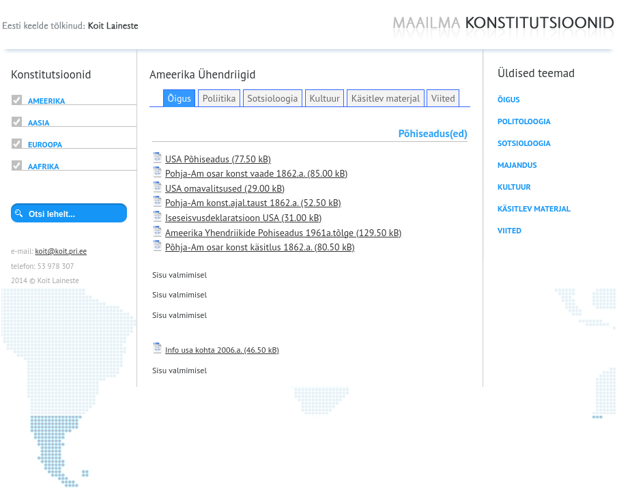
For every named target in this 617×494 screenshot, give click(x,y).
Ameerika (46, 101)
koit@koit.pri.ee (61, 251)
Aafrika (43, 166)
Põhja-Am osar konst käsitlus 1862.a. (238, 247)
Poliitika (219, 98)
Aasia (38, 122)
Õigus (179, 98)
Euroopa (45, 144)
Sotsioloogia (272, 98)
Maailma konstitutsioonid (504, 28)
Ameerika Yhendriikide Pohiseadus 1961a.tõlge (259, 233)
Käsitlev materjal (385, 98)
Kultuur (324, 98)
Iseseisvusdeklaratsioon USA (222, 218)
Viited (443, 98)
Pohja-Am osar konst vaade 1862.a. (235, 173)
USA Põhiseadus (197, 159)
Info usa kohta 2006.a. (203, 350)
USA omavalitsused (203, 188)
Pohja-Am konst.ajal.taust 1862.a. (231, 203)
